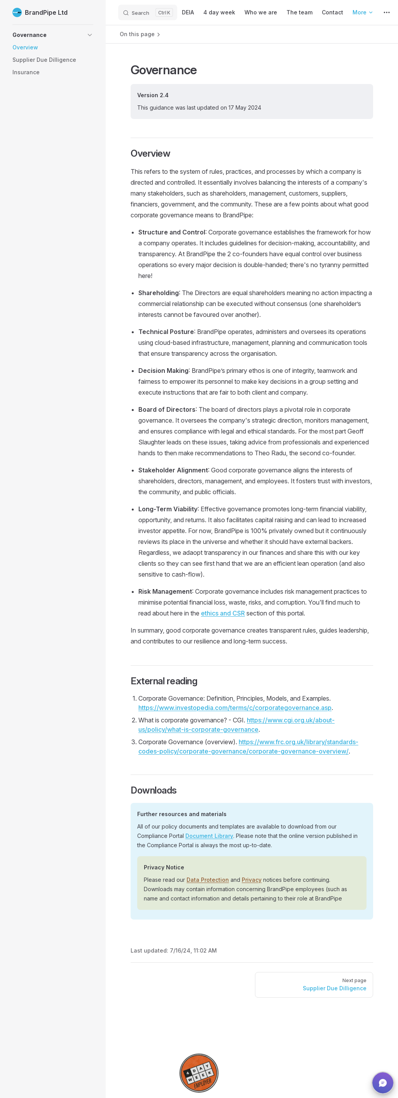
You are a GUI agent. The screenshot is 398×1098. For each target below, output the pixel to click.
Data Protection (208, 879)
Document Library (209, 835)
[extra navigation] (386, 12)
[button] (52, 35)
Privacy (252, 879)
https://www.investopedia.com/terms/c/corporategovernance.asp (235, 708)
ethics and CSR (223, 613)
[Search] (147, 12)
